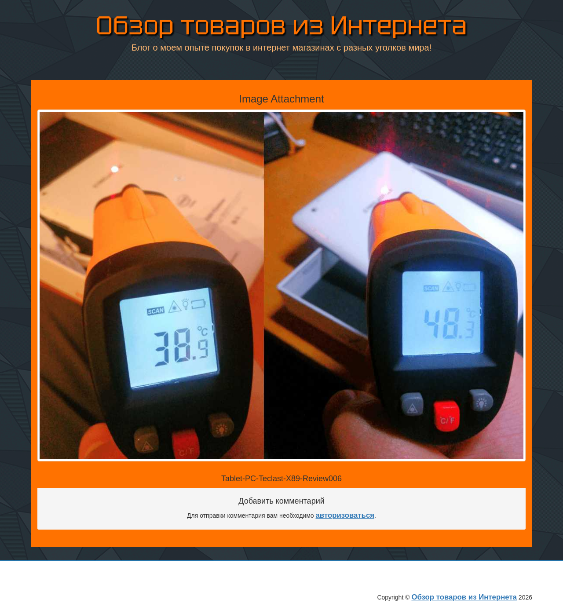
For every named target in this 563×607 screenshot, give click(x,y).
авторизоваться (345, 515)
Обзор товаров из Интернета (281, 27)
